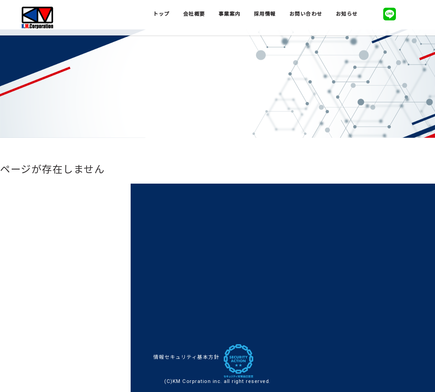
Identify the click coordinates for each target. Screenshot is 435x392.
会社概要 (194, 14)
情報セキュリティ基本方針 (186, 357)
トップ (161, 14)
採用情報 (265, 14)
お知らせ (347, 14)
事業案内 (230, 14)
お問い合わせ (305, 14)
